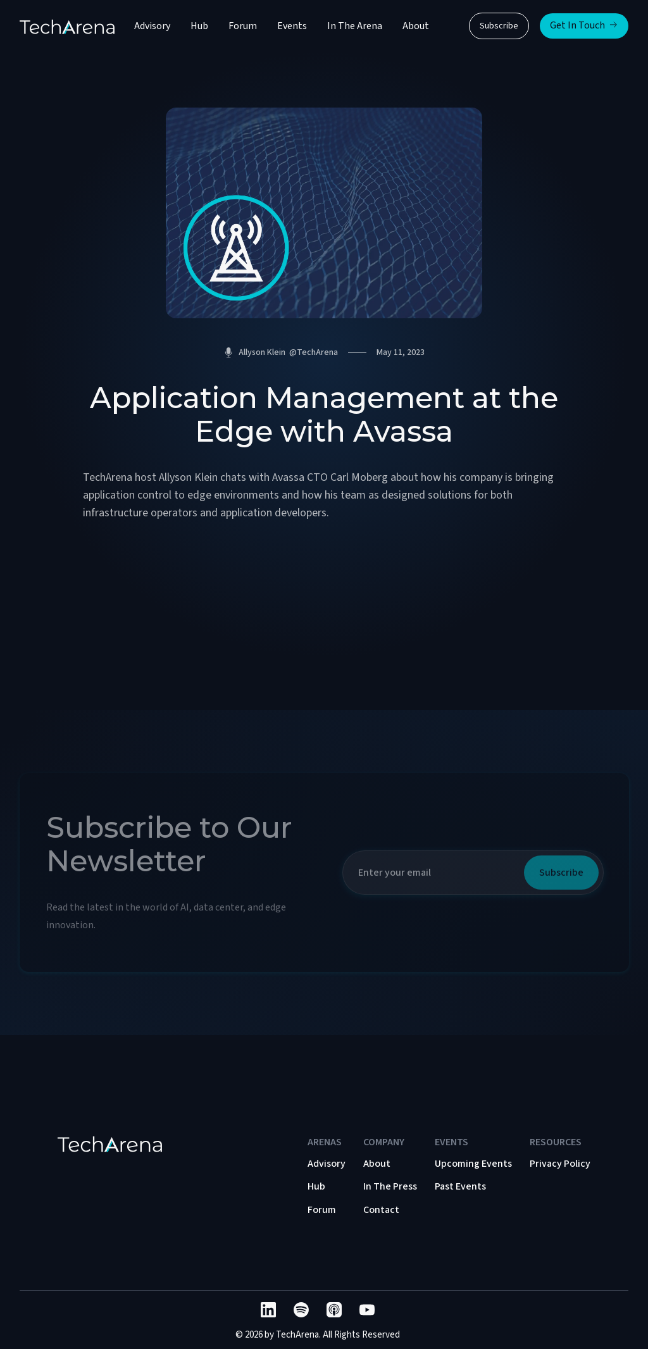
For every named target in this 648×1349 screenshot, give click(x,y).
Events (292, 26)
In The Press (390, 1186)
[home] (67, 26)
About (415, 26)
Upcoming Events (473, 1163)
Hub (199, 26)
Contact (381, 1209)
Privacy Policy (560, 1163)
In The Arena (354, 26)
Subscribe (499, 26)
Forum (242, 26)
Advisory (152, 26)
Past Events (460, 1186)
